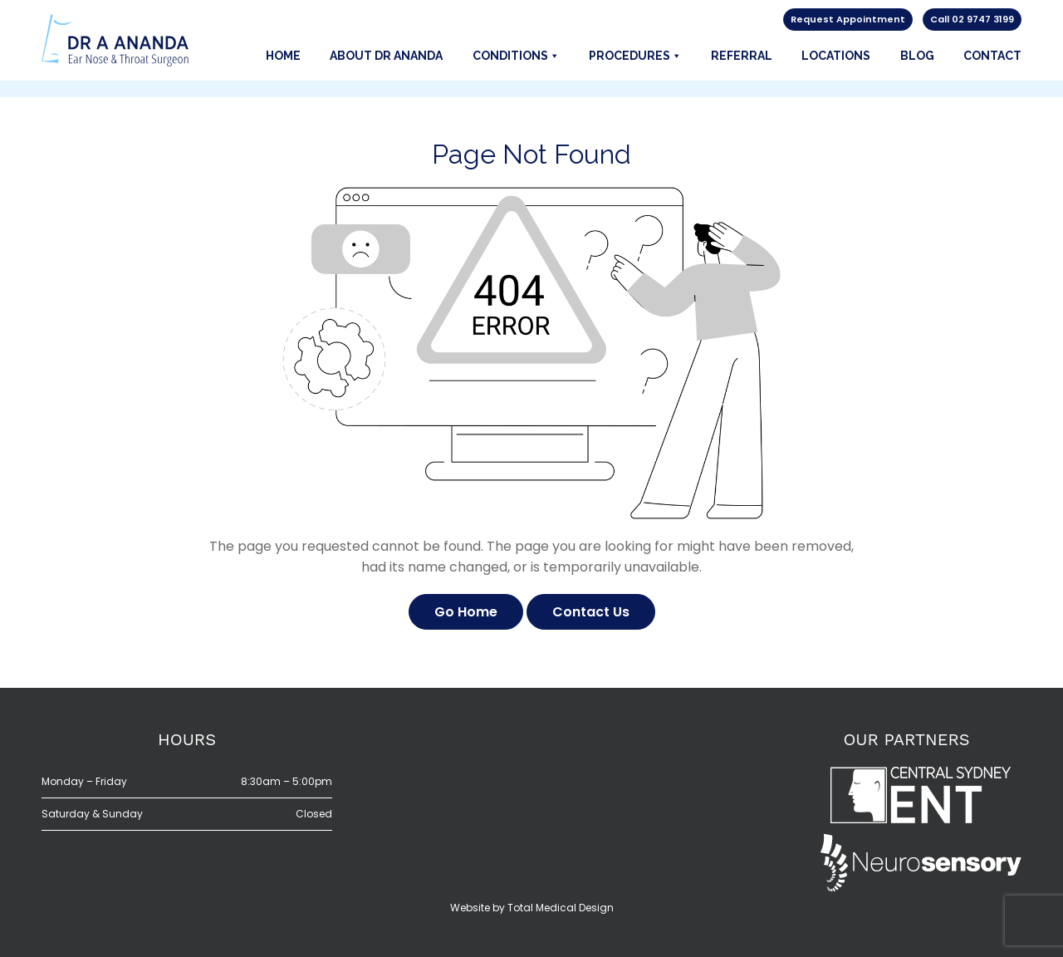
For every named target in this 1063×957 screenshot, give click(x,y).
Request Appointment (848, 19)
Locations (835, 55)
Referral (741, 55)
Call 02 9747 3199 (972, 19)
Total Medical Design (560, 908)
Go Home (465, 611)
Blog (917, 55)
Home (283, 55)
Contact (992, 55)
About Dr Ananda (386, 55)
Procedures (635, 55)
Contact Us (590, 611)
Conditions (516, 55)
